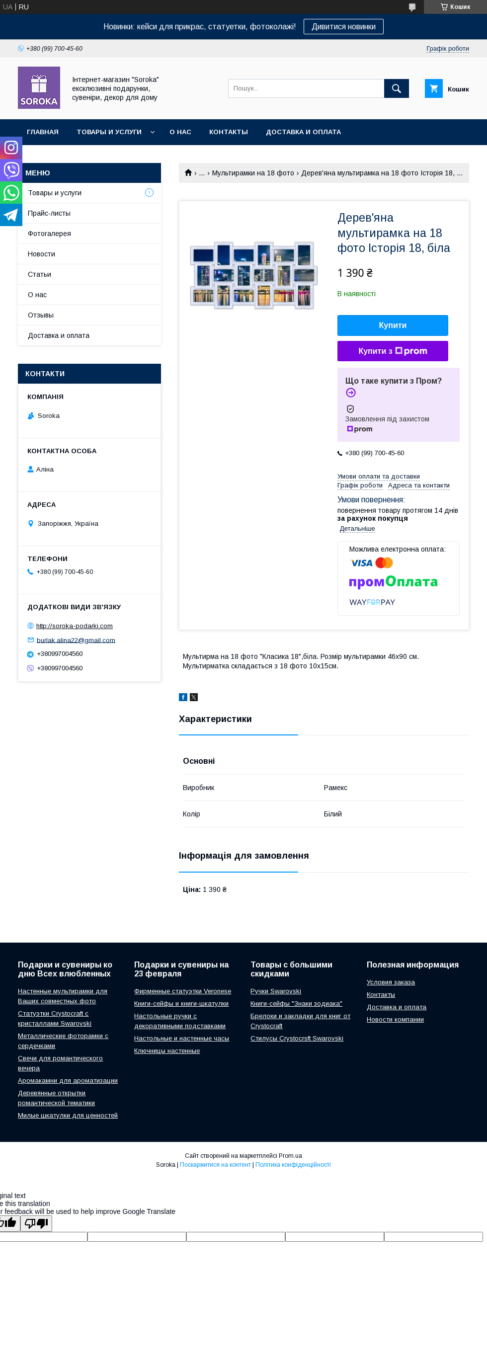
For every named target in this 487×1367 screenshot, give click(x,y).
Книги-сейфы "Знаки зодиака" (296, 1003)
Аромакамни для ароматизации (68, 1080)
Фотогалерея (49, 234)
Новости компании (395, 1019)
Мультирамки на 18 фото (253, 173)
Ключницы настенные (167, 1050)
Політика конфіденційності (293, 1164)
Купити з (392, 351)
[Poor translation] (36, 1223)
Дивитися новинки (344, 26)
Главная (43, 132)
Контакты (228, 132)
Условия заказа (391, 982)
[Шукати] (396, 88)
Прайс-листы (49, 213)
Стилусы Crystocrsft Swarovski (296, 1038)
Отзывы (41, 315)
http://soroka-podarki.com (74, 626)
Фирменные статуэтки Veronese (182, 991)
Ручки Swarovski (275, 991)
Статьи (39, 274)
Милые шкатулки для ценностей (68, 1115)
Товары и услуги (109, 132)
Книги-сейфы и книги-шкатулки (181, 1003)
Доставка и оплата (303, 132)
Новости (41, 254)
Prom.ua (290, 1155)
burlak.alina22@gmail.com (76, 639)
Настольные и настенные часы (181, 1038)
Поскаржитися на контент (215, 1164)
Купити (393, 325)
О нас (180, 132)
